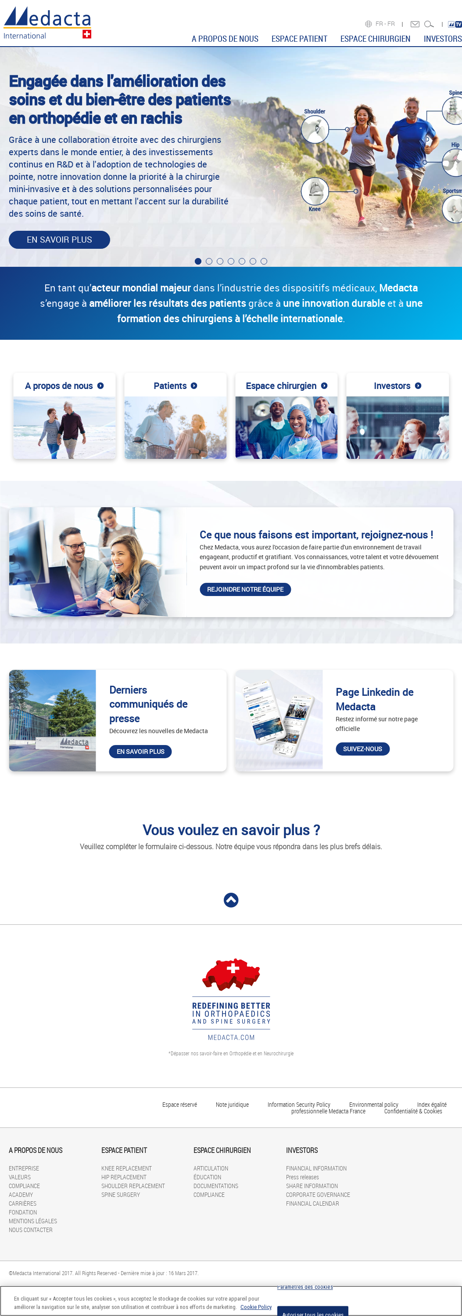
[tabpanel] (231, 157)
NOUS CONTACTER (31, 1229)
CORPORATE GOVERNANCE (318, 1194)
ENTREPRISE (24, 1168)
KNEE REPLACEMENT (126, 1168)
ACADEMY (21, 1194)
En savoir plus (59, 239)
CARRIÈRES (22, 1203)
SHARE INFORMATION (312, 1185)
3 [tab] (220, 261)
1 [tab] (198, 261)
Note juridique (232, 1104)
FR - (381, 24)
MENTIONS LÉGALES (33, 1221)
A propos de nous (64, 386)
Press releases (302, 1177)
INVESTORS (443, 38)
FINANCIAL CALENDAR (312, 1203)
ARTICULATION (210, 1168)
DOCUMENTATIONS (215, 1185)
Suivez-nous (362, 749)
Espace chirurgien (286, 386)
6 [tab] (253, 261)
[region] (231, 1301)
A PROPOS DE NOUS (225, 38)
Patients (175, 386)
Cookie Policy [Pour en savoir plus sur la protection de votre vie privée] (256, 1307)
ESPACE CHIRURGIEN (375, 38)
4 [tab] (231, 261)
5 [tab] (242, 261)
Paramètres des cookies (305, 1287)
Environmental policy (373, 1104)
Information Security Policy (299, 1104)
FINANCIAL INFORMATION (316, 1168)
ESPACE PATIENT (299, 38)
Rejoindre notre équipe (245, 589)
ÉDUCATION (207, 1177)
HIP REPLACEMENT (124, 1177)
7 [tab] (264, 261)
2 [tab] (209, 261)
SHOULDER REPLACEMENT (133, 1185)
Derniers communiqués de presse (148, 704)
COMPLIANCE (24, 1185)
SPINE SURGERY (120, 1194)
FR (391, 24)
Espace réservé (180, 1104)
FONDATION (23, 1212)
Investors (397, 386)
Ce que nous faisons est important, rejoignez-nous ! (316, 535)
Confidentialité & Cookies (413, 1111)
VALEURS (20, 1177)
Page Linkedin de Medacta (374, 699)
